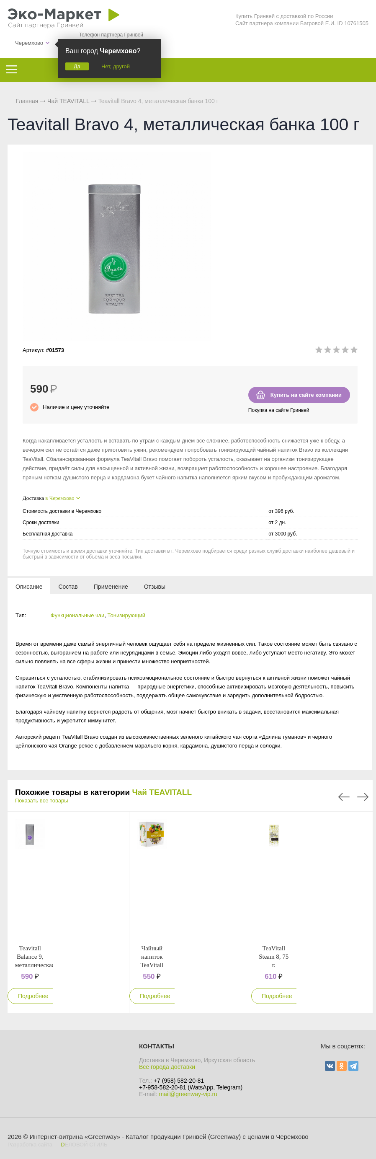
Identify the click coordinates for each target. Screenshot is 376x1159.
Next (362, 797)
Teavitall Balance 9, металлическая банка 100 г (35, 965)
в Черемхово (59, 498)
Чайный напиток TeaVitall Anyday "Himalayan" (153, 965)
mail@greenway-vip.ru (188, 1094)
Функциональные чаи (78, 615)
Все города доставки (167, 1066)
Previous (344, 797)
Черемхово (29, 43)
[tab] (29, 586)
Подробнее (33, 996)
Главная (27, 101)
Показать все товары (41, 800)
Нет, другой (115, 66)
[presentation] (29, 586)
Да (77, 66)
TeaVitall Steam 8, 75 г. (273, 956)
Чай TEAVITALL (162, 792)
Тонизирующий (126, 615)
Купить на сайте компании (306, 395)
